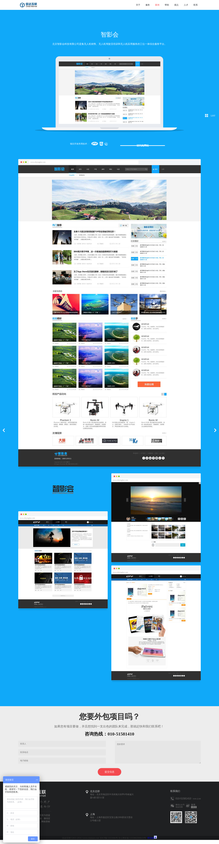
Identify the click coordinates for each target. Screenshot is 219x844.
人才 (186, 5)
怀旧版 (151, 842)
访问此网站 (140, 144)
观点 (176, 5)
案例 (157, 5)
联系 (195, 5)
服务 (148, 5)
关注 (193, 811)
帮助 (167, 5)
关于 (138, 5)
